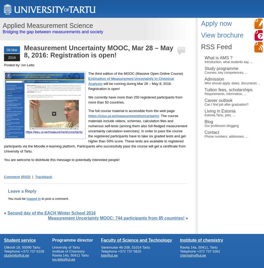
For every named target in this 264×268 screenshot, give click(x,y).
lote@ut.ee (109, 255)
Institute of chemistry (201, 240)
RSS (25, 177)
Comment (12, 177)
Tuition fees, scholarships (233, 92)
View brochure (222, 35)
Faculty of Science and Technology (136, 240)
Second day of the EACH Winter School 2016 (51, 213)
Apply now (216, 23)
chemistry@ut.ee (193, 255)
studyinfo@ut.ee (16, 255)
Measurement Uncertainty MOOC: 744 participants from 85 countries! (116, 218)
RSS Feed (216, 47)
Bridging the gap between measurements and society (97, 28)
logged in (34, 199)
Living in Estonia (233, 113)
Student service (20, 240)
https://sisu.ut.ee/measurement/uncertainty (123, 116)
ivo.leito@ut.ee (63, 259)
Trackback (43, 177)
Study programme (233, 70)
